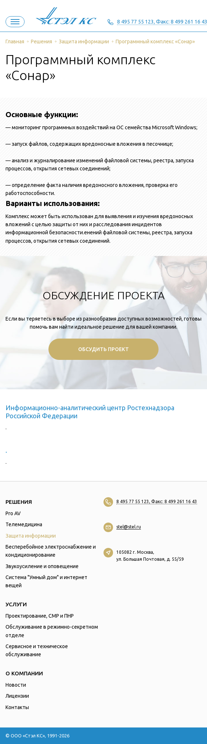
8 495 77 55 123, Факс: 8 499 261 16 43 (156, 501)
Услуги (16, 604)
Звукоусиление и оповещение (42, 566)
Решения (19, 502)
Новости (16, 685)
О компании (24, 673)
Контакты (17, 707)
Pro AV (13, 513)
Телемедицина (24, 524)
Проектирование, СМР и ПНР (40, 616)
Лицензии (17, 696)
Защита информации (31, 536)
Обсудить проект (103, 349)
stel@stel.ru (128, 526)
